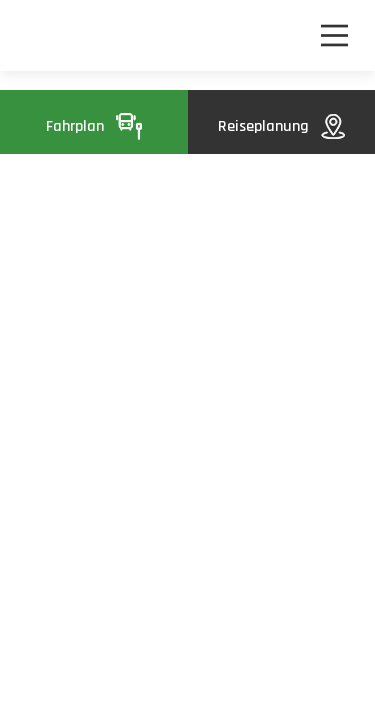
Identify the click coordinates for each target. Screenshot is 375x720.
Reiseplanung (281, 126)
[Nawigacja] (334, 35)
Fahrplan (94, 126)
